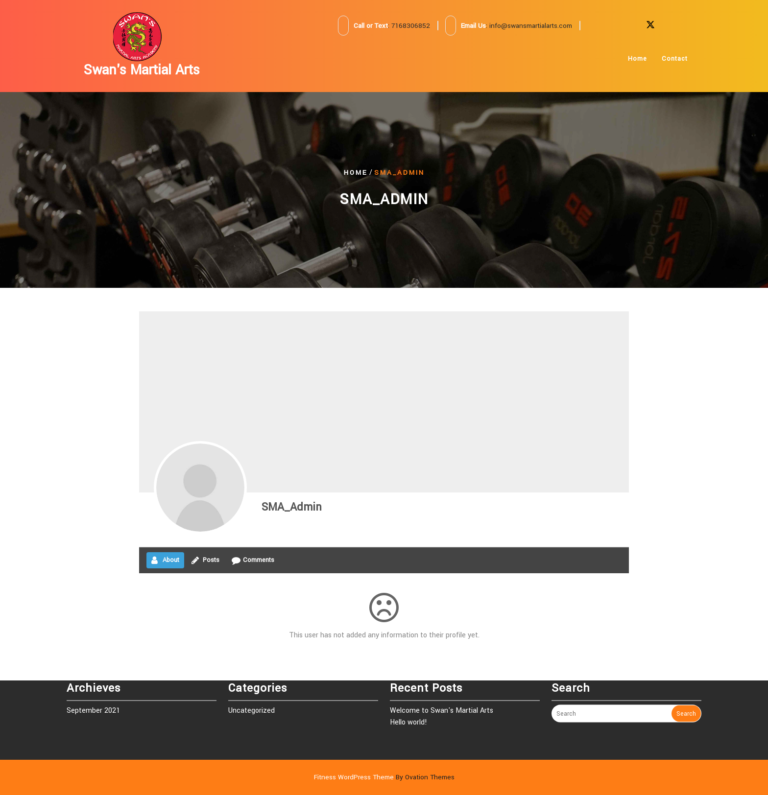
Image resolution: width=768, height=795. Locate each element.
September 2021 (93, 691)
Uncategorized (251, 691)
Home (637, 58)
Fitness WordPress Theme (384, 777)
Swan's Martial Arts (142, 70)
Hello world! (408, 703)
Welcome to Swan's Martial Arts (441, 691)
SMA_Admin (292, 507)
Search (686, 694)
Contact (675, 58)
